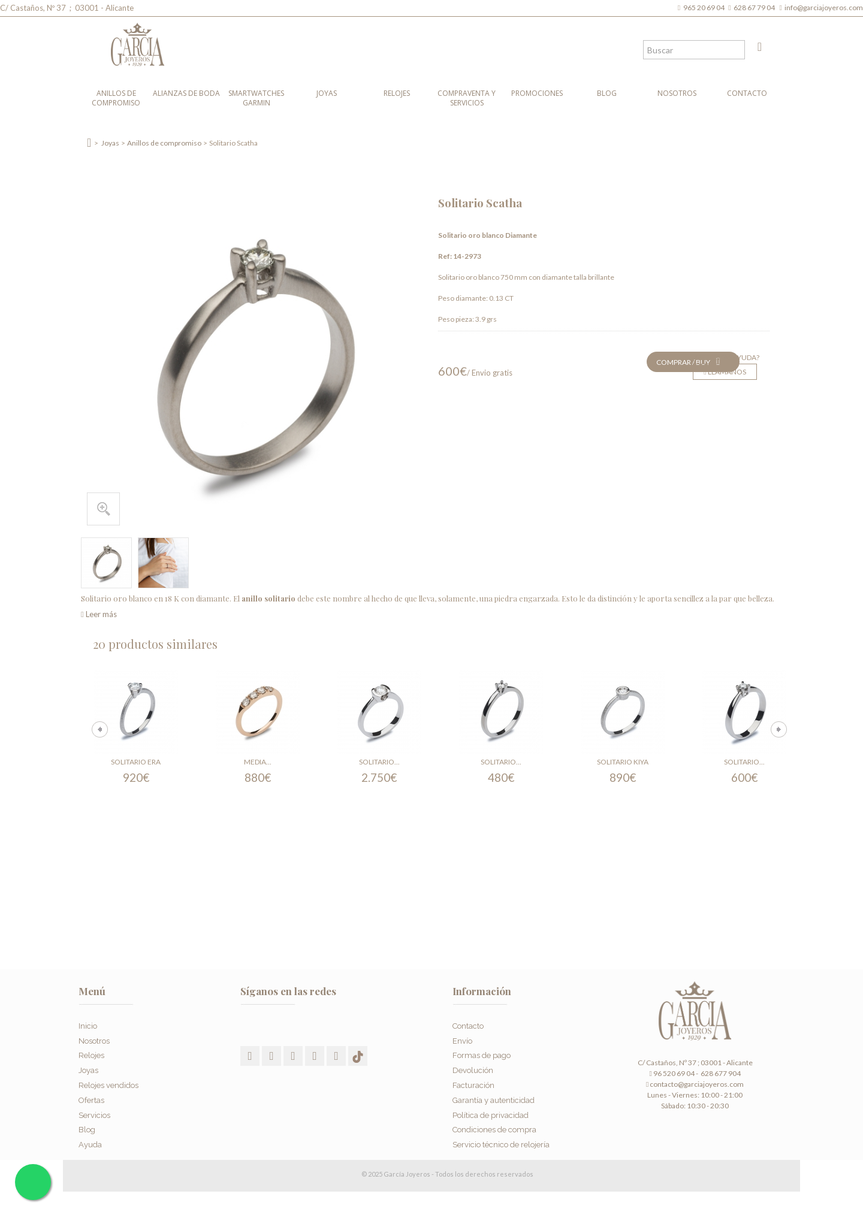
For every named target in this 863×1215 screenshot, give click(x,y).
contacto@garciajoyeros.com (697, 1084)
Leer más (99, 614)
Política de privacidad (490, 1110)
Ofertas (91, 1095)
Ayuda (90, 1139)
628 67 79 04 (755, 7)
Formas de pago (481, 1050)
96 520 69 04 (671, 1073)
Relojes (397, 93)
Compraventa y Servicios (466, 98)
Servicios (94, 1110)
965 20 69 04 (705, 7)
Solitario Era (136, 761)
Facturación (473, 1080)
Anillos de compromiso (116, 98)
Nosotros (676, 93)
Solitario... (379, 761)
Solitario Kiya (622, 761)
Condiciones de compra (494, 1124)
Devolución (472, 1065)
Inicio (88, 1021)
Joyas (326, 93)
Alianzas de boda (186, 93)
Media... (257, 761)
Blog (607, 93)
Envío (462, 1036)
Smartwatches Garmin (256, 98)
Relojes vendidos (108, 1080)
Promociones (537, 93)
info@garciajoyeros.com (823, 7)
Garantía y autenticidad (493, 1095)
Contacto (747, 93)
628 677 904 (720, 1073)
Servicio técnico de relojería (501, 1139)
